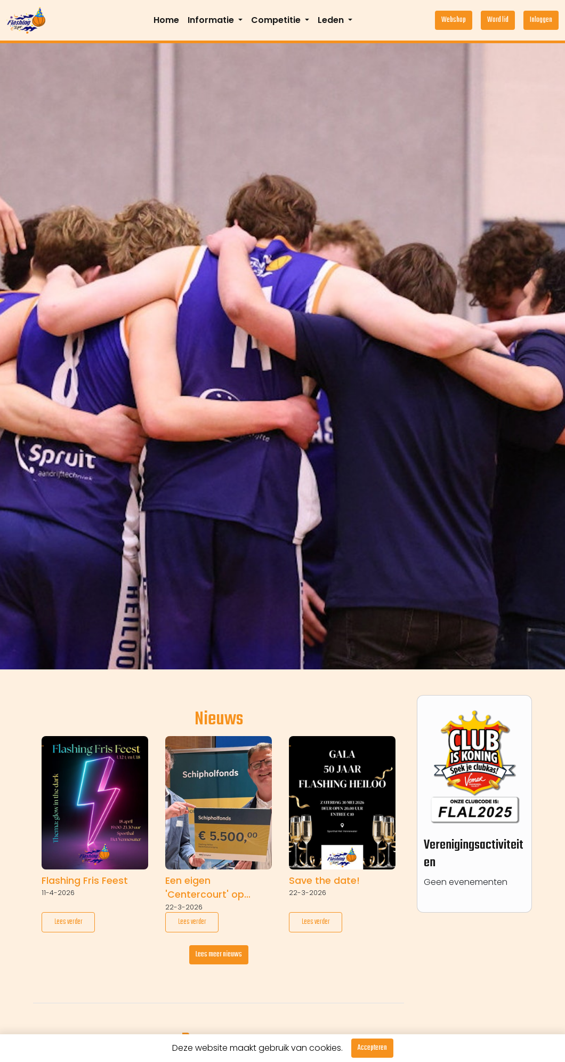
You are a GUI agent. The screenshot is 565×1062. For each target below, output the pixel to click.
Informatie (212, 20)
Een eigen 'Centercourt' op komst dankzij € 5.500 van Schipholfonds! (218, 888)
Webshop (453, 20)
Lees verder (68, 922)
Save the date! (324, 880)
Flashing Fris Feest (85, 880)
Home (166, 20)
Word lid (498, 20)
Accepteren (372, 1048)
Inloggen (541, 20)
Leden (332, 20)
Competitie (277, 20)
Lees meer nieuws (219, 954)
